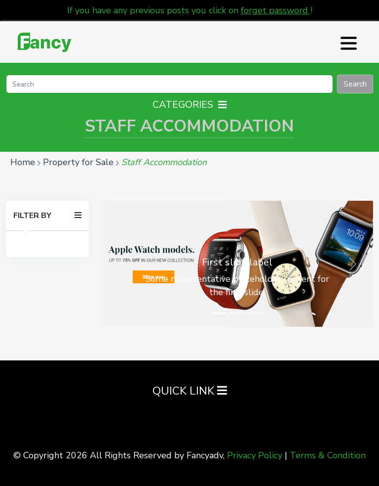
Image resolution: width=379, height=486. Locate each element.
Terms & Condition (328, 455)
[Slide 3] (254, 313)
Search (355, 84)
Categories (189, 104)
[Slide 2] (236, 313)
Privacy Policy (254, 455)
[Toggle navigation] (347, 42)
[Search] (169, 84)
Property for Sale (78, 162)
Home (22, 162)
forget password (275, 10)
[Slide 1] (219, 313)
